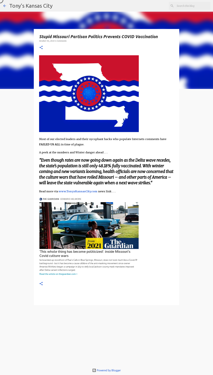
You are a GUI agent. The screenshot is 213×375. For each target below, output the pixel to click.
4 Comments (61, 41)
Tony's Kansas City (31, 6)
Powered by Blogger (106, 370)
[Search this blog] (192, 6)
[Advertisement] (106, 337)
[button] (41, 47)
